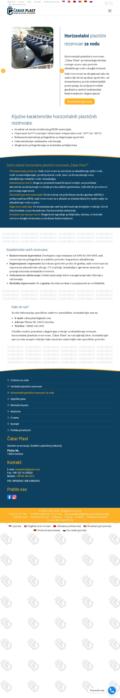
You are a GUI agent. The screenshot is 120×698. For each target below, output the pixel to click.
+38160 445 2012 (19, 4)
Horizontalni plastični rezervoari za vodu (32, 392)
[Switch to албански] (74, 1)
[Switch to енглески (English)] (37, 526)
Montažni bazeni (19, 405)
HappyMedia (66, 520)
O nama (15, 417)
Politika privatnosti (21, 430)
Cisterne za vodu (20, 380)
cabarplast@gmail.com (27, 469)
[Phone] (112, 690)
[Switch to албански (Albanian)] (67, 526)
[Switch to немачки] (85, 1)
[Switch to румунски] (80, 1)
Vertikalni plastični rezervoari (26, 386)
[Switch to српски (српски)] (15, 526)
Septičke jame (18, 399)
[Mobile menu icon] (110, 11)
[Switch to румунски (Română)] (97, 526)
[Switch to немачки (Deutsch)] (47, 530)
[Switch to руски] (91, 1)
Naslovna (16, 411)
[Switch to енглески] (69, 1)
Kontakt (15, 424)
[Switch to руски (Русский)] (75, 530)
